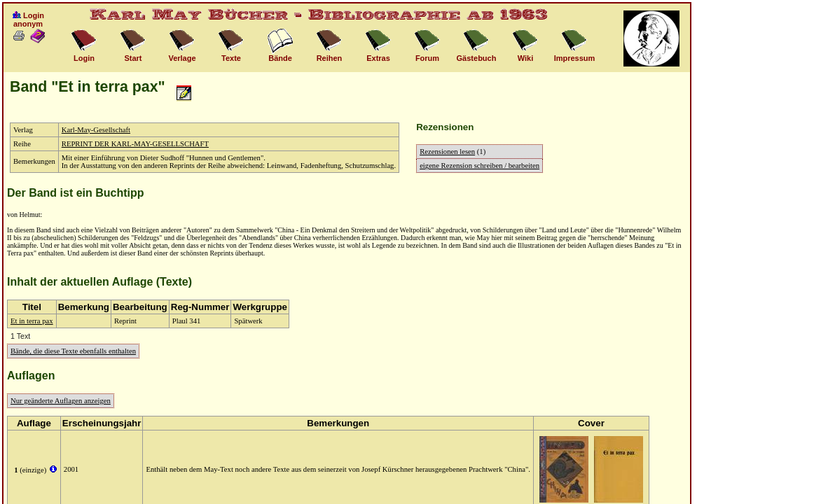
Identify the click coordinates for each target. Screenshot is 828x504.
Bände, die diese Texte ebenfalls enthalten (73, 351)
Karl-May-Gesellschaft (96, 130)
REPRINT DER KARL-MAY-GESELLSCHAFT (135, 144)
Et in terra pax (32, 321)
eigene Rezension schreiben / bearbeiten (479, 165)
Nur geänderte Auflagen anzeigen (61, 401)
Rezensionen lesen (447, 151)
